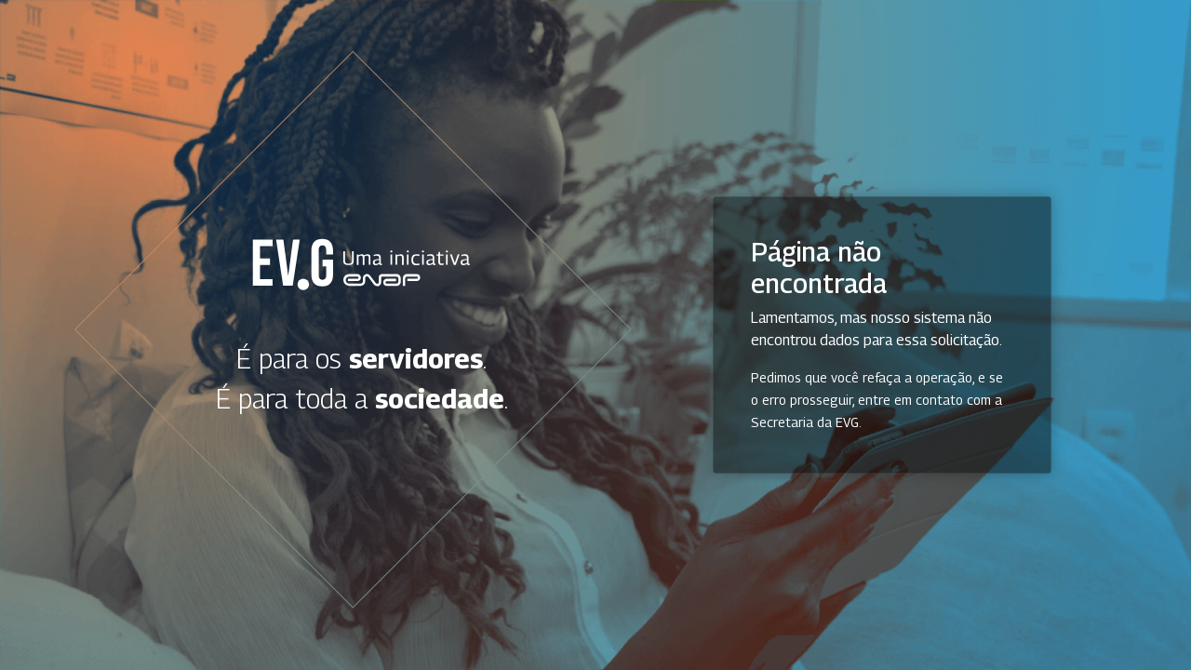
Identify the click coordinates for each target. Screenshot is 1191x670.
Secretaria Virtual (362, 264)
